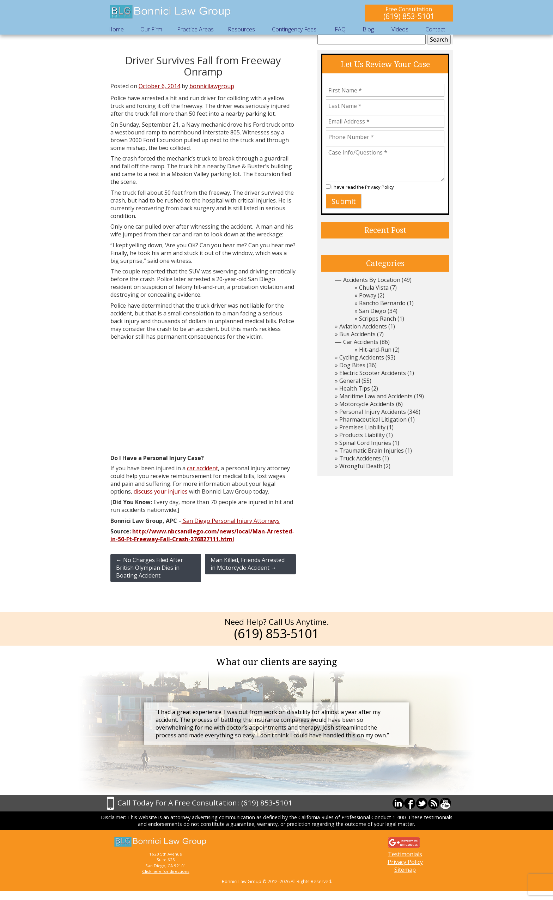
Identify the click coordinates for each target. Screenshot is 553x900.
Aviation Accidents (363, 326)
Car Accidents (360, 342)
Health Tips (354, 388)
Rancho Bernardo (382, 303)
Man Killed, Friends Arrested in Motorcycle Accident (248, 564)
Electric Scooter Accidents (372, 373)
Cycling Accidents (361, 357)
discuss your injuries (161, 491)
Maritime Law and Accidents (376, 396)
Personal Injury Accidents (372, 412)
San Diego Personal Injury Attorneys (231, 521)
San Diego (372, 311)
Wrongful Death (360, 466)
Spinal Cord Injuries (365, 443)
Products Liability (362, 435)
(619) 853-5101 (409, 16)
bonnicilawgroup (211, 86)
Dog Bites (352, 365)
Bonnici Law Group (170, 12)
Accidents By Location (371, 280)
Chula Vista (374, 287)
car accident (202, 468)
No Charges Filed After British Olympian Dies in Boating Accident (149, 567)
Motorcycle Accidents (367, 404)
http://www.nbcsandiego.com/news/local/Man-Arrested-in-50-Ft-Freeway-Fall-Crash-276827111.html (202, 535)
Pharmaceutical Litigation (373, 419)
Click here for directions (165, 871)
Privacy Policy (379, 187)
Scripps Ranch (377, 318)
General (349, 381)
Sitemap (405, 870)
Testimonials (405, 854)
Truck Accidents (360, 458)
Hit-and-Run (375, 350)
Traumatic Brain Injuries (371, 450)
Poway (367, 295)
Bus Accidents (357, 334)
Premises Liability (362, 427)
